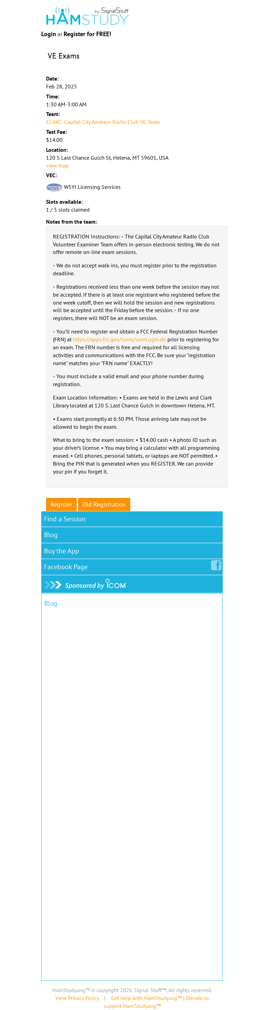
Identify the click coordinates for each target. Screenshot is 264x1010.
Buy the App (61, 550)
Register (61, 504)
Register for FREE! (87, 34)
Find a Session (65, 518)
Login (48, 34)
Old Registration (104, 504)
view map (57, 165)
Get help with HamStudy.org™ (146, 998)
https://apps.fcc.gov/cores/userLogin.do (119, 339)
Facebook (67, 565)
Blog (51, 534)
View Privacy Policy (77, 998)
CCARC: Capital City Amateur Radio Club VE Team (103, 121)
